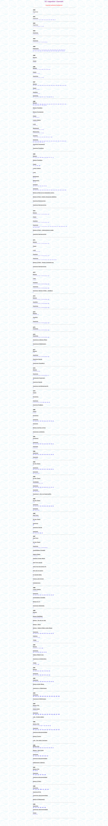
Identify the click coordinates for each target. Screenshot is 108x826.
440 (33, 807)
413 (43, 729)
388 (40, 696)
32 (51, 50)
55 (36, 105)
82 (47, 505)
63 (36, 157)
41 (45, 104)
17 (54, 19)
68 (45, 157)
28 (44, 50)
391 (47, 696)
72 (53, 157)
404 (49, 714)
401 (43, 714)
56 (38, 105)
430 (38, 774)
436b (41, 789)
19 (61, 49)
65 (40, 157)
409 (33, 729)
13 (47, 19)
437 (43, 789)
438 (45, 789)
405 (52, 714)
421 (33, 755)
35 (56, 50)
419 (56, 729)
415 (47, 729)
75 (35, 505)
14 (49, 19)
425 (43, 755)
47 (56, 104)
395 (56, 696)
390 (45, 696)
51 (63, 104)
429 (36, 774)
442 (38, 807)
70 (49, 157)
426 (45, 755)
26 (40, 50)
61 (33, 157)
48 (58, 104)
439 (48, 789)
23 (35, 50)
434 (33, 789)
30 (47, 50)
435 (36, 789)
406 (54, 714)
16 (53, 19)
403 (47, 714)
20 (62, 49)
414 (45, 729)
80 (44, 505)
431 (40, 774)
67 (44, 157)
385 (33, 696)
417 (52, 729)
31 (49, 50)
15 (51, 19)
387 (38, 696)
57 (40, 105)
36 (58, 50)
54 (35, 105)
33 (53, 50)
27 (42, 50)
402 (45, 714)
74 (33, 505)
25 (38, 50)
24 (36, 50)
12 (48, 49)
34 (54, 50)
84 (51, 505)
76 (36, 505)
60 (45, 105)
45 (53, 104)
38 (62, 50)
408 (59, 714)
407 (56, 714)
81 (45, 505)
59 (44, 105)
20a (37, 165)
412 (40, 729)
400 (40, 714)
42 (47, 104)
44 (51, 104)
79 (42, 505)
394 (54, 696)
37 (60, 50)
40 (44, 104)
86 (33, 524)
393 (52, 696)
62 (35, 157)
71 (51, 157)
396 (59, 696)
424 (40, 755)
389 (43, 696)
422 (36, 755)
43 (49, 104)
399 (38, 714)
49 (60, 104)
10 (42, 19)
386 (36, 696)
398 (36, 714)
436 (38, 789)
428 (33, 774)
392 (49, 696)
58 (42, 105)
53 (33, 105)
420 (59, 729)
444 (43, 807)
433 (45, 774)
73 (53, 487)
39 (63, 50)
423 (38, 755)
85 (53, 505)
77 (38, 505)
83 (49, 505)
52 (65, 104)
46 (54, 104)
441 (36, 807)
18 (59, 49)
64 (38, 157)
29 (45, 50)
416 (49, 729)
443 (40, 807)
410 (36, 729)
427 (47, 755)
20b (39, 165)
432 (43, 774)
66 (42, 157)
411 (38, 729)
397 (33, 714)
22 (33, 50)
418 (54, 729)
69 (47, 157)
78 (40, 505)
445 (45, 807)
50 (62, 104)
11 (44, 19)
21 (44, 85)
